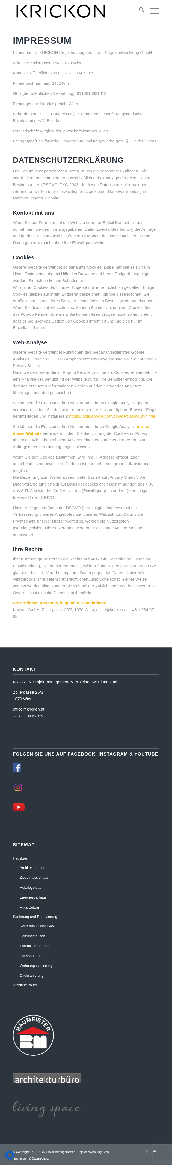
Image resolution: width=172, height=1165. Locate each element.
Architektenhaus (32, 868)
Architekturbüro (25, 985)
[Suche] (139, 11)
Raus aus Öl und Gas (37, 926)
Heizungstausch (32, 936)
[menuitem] (139, 11)
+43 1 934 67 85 (28, 716)
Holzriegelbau (30, 887)
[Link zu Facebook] (147, 1151)
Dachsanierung (31, 975)
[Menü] (151, 11)
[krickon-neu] (71, 11)
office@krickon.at (28, 709)
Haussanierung (31, 956)
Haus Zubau (29, 907)
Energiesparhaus (33, 897)
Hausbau (20, 858)
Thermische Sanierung (37, 946)
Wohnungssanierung (36, 966)
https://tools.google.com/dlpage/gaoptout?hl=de (112, 416)
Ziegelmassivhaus (34, 877)
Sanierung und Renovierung (35, 917)
